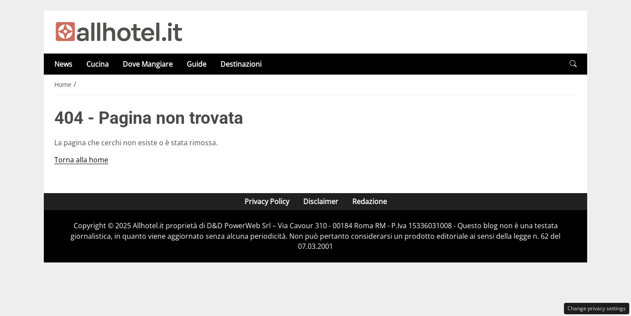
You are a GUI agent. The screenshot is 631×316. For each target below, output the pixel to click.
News (63, 64)
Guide (196, 64)
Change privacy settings (596, 308)
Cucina (97, 64)
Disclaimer (320, 201)
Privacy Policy (267, 201)
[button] (573, 64)
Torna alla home (81, 160)
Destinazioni (241, 64)
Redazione (369, 201)
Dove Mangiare (148, 64)
